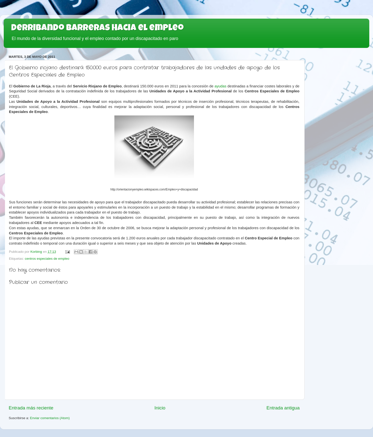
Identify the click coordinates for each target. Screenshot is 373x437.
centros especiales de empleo (47, 258)
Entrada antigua (283, 407)
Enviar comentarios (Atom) (50, 418)
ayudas (221, 86)
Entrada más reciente (31, 407)
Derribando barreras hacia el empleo (97, 28)
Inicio (159, 407)
